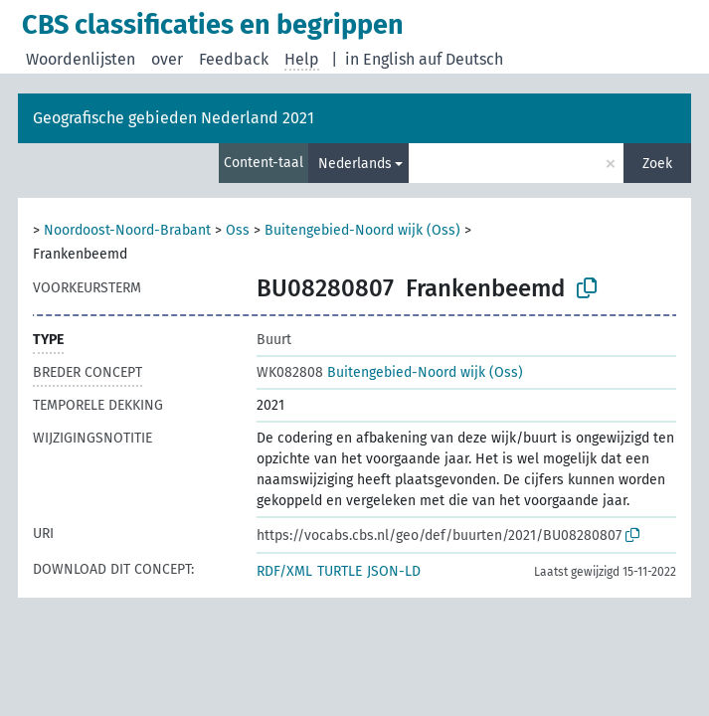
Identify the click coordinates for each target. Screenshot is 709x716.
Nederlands (355, 163)
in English (380, 59)
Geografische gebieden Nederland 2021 (173, 117)
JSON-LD (394, 571)
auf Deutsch (461, 59)
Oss (238, 230)
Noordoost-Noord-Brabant (127, 230)
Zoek (657, 163)
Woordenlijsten (80, 59)
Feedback (233, 59)
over (167, 59)
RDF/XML (284, 571)
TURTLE (339, 571)
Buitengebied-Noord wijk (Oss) (362, 230)
